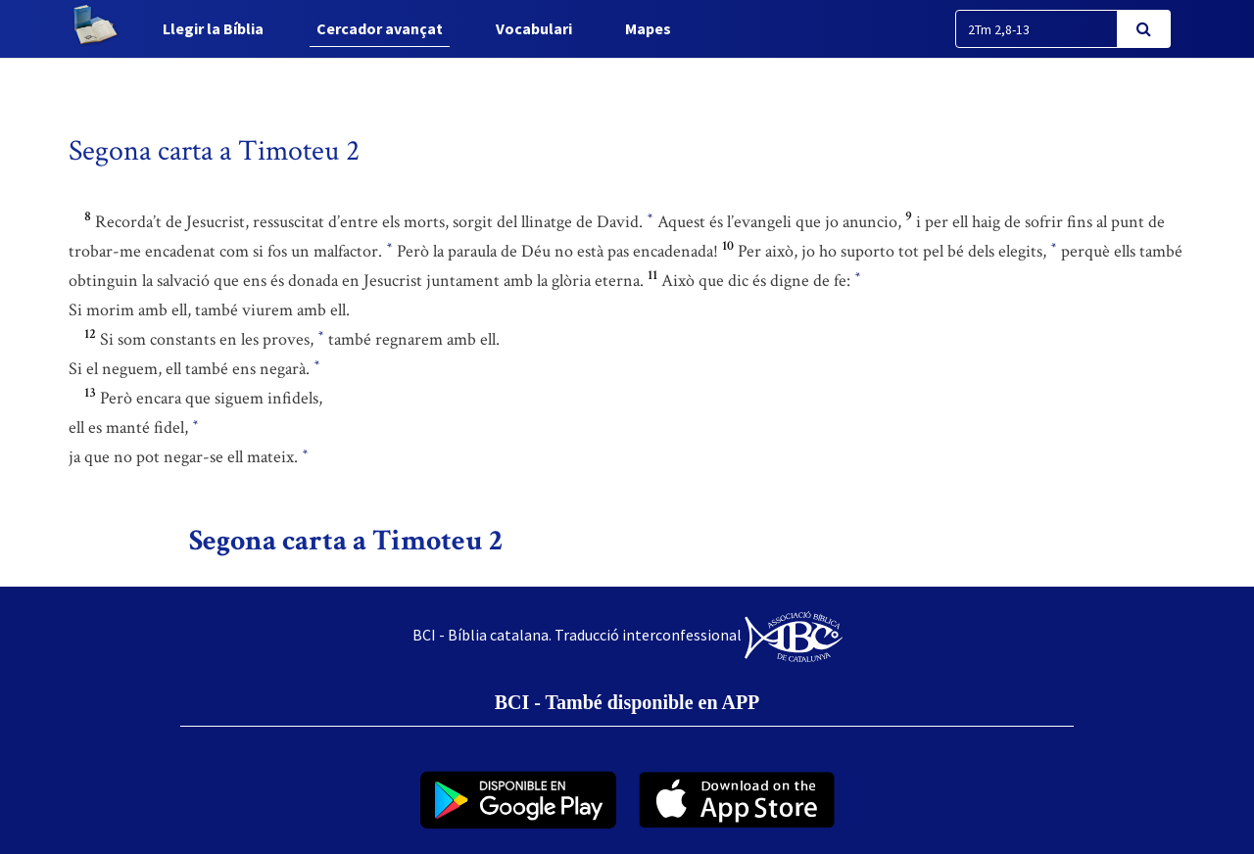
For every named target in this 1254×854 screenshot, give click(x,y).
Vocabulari (534, 28)
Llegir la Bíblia (213, 28)
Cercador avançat (379, 28)
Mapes (648, 28)
